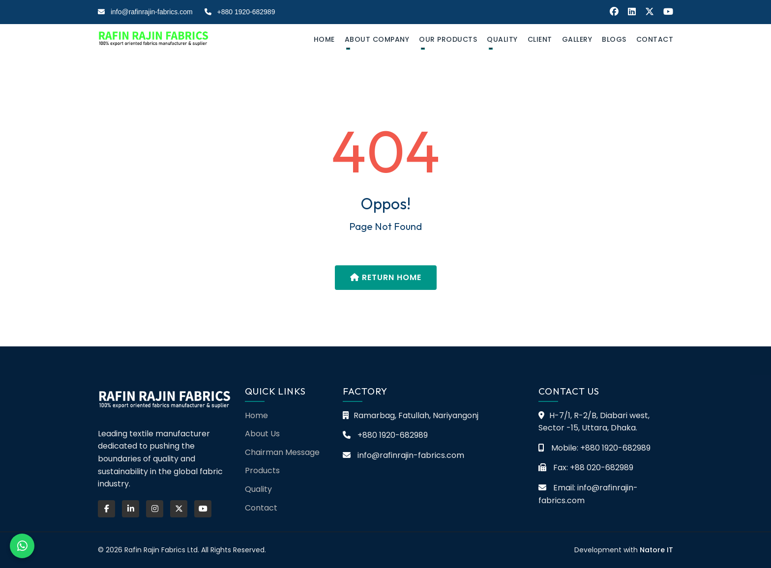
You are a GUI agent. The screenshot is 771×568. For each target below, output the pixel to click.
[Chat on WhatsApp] (22, 546)
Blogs (614, 39)
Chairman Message (282, 452)
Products (262, 470)
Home (324, 39)
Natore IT (656, 550)
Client (540, 39)
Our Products (448, 39)
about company (377, 39)
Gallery (577, 39)
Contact (655, 39)
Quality (502, 39)
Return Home (385, 277)
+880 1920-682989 (240, 12)
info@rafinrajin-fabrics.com (145, 12)
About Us (262, 433)
